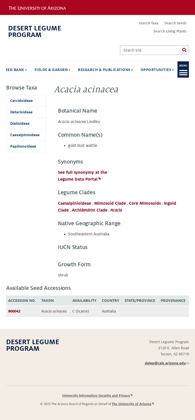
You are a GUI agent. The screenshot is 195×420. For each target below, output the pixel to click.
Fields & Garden (53, 70)
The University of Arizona (131, 404)
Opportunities (157, 70)
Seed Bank (15, 70)
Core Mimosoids (145, 203)
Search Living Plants (169, 31)
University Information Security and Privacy (96, 395)
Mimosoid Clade (110, 203)
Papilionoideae (23, 146)
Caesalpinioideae (74, 203)
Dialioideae (19, 123)
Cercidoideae (21, 101)
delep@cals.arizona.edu (167, 363)
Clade (89, 210)
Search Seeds (175, 23)
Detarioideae (21, 112)
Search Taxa (148, 23)
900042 (14, 311)
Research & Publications (105, 70)
